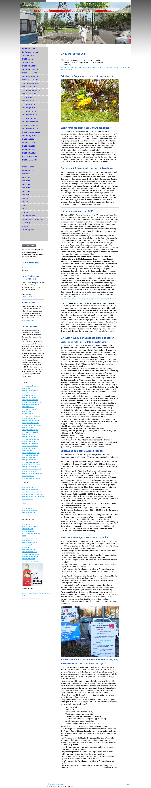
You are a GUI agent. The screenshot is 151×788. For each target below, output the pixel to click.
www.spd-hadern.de (28, 427)
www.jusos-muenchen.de (30, 404)
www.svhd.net (26, 547)
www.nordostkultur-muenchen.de (33, 496)
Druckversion (52, 784)
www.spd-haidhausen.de (30, 423)
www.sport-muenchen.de (30, 554)
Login (128, 784)
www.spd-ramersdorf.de (30, 462)
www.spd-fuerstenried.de (30, 420)
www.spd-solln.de (28, 476)
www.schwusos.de (28, 407)
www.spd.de (26, 388)
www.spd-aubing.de (28, 418)
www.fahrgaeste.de (28, 559)
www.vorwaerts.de (28, 508)
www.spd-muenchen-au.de (31, 416)
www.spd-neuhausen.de (30, 443)
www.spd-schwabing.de (30, 467)
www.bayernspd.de (28, 395)
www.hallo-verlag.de (29, 513)
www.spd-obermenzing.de (31, 453)
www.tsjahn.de (27, 540)
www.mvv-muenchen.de (30, 490)
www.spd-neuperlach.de (30, 446)
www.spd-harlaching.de (30, 430)
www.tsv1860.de (27, 529)
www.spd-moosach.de (29, 441)
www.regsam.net (27, 499)
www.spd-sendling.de (29, 471)
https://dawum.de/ (28, 320)
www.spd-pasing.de (28, 457)
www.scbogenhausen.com (31, 545)
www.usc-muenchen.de (30, 538)
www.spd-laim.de (27, 434)
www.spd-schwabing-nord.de (31, 469)
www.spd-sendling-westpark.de (32, 473)
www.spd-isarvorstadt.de (30, 432)
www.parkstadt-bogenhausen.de (33, 494)
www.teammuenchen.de (30, 556)
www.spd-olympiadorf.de (30, 455)
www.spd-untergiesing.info (31, 464)
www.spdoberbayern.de (30, 397)
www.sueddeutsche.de (29, 510)
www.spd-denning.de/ (29, 409)
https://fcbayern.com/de (30, 526)
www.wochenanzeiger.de (30, 515)
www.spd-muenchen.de (30, 400)
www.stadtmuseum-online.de (31, 492)
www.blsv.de (26, 524)
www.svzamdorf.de (28, 549)
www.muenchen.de (28, 487)
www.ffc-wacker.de (28, 531)
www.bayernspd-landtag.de (31, 386)
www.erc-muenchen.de (29, 552)
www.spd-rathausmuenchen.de (32, 402)
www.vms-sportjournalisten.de (32, 561)
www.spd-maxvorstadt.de (30, 439)
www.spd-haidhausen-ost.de (31, 425)
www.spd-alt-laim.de (29, 437)
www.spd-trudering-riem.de (31, 478)
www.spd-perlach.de (29, 460)
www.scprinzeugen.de (29, 542)
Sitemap (60, 784)
